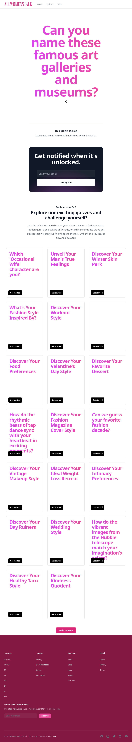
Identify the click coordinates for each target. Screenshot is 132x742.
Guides (39, 670)
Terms (102, 670)
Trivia (59, 4)
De (5, 680)
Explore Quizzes (66, 630)
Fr (5, 675)
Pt (5, 691)
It (5, 686)
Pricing (39, 659)
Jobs (70, 670)
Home (39, 4)
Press (70, 675)
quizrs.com (52, 736)
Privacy (103, 665)
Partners (71, 680)
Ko (5, 696)
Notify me (66, 182)
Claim (102, 659)
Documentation (42, 665)
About (70, 659)
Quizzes (50, 4)
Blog (70, 665)
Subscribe (45, 716)
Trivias (7, 665)
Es (5, 670)
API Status (40, 675)
